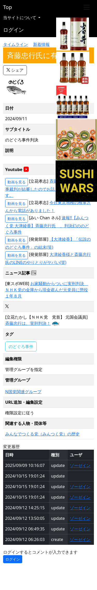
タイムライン (15, 44)
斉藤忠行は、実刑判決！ (28, 323)
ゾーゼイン (80, 465)
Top (7, 7)
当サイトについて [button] (20, 17)
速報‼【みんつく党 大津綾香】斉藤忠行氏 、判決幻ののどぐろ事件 (47, 225)
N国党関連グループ (23, 391)
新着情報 (41, 44)
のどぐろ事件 (21, 346)
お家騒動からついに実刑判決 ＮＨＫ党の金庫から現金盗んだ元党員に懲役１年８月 (46, 290)
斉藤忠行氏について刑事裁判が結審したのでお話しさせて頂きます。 (48, 188)
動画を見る (17, 182)
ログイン (13, 29)
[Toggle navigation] (86, 7)
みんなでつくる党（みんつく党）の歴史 (42, 434)
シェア (15, 70)
